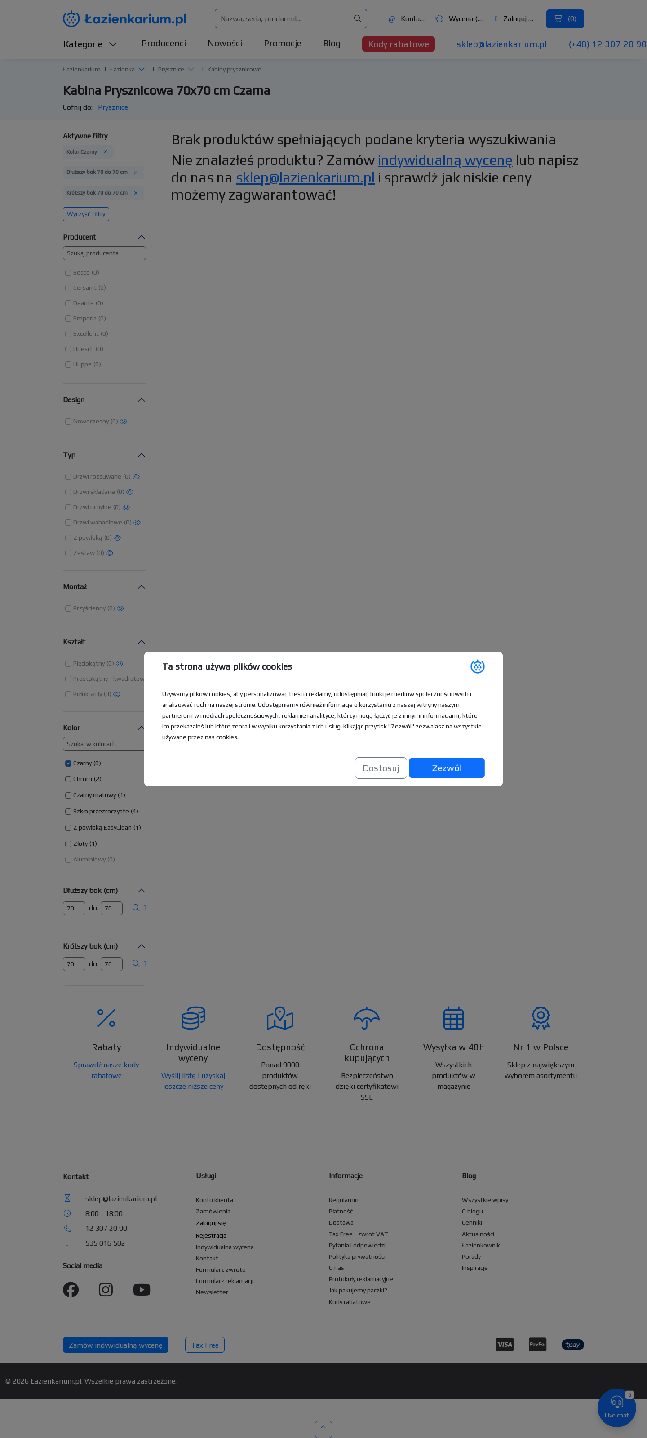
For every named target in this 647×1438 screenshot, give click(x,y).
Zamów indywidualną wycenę (116, 1345)
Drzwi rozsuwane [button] (97, 476)
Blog (332, 43)
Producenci (164, 43)
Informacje (346, 1176)
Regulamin (344, 1199)
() (565, 18)
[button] (141, 69)
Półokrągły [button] (87, 693)
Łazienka (122, 69)
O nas (336, 1267)
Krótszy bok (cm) (90, 946)
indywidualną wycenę (445, 159)
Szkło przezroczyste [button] (101, 811)
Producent (79, 237)
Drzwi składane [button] (94, 491)
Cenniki (472, 1222)
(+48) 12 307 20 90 (607, 44)
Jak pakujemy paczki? (358, 1290)
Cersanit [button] (85, 287)
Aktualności (478, 1234)
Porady (471, 1256)
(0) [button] (95, 272)
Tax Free (205, 1345)
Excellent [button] (86, 333)
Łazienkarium (82, 69)
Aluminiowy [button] (89, 859)
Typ (69, 455)
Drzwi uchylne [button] (92, 506)
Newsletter (212, 1292)
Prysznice (171, 69)
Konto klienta (214, 1199)
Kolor (71, 727)
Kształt (74, 642)
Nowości (225, 43)
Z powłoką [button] (87, 537)
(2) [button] (98, 778)
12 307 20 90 (106, 1228)
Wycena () (459, 18)
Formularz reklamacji (224, 1280)
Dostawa (341, 1222)
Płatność (341, 1211)
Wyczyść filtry (86, 213)
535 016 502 (105, 1243)
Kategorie (90, 44)
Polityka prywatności (357, 1256)
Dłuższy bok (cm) (90, 890)
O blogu (472, 1211)
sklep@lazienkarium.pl (501, 44)
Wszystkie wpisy (485, 1199)
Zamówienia (213, 1211)
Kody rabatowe (398, 44)
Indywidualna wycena (225, 1247)
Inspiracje (475, 1267)
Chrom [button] (82, 778)
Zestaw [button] (84, 552)
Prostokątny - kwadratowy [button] (110, 678)
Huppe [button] (82, 364)
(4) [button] (134, 811)
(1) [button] (121, 795)
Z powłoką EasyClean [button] (102, 827)
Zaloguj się (516, 18)
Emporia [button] (85, 318)
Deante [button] (83, 302)
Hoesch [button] (83, 348)
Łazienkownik (481, 1245)
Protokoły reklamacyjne (361, 1279)
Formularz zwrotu (221, 1269)
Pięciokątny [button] (89, 663)
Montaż (75, 586)
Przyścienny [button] (89, 608)
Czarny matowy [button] (94, 795)
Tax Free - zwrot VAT (358, 1234)
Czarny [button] (82, 763)
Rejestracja (211, 1235)
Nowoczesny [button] (91, 421)
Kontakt (407, 18)
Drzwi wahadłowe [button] (97, 522)
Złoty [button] (80, 843)
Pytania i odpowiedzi (357, 1245)
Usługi (206, 1176)
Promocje (282, 43)
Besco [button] (81, 272)
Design (73, 399)
